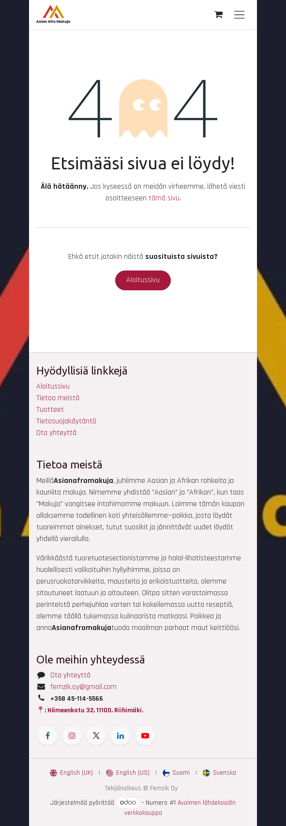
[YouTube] (145, 735)
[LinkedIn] (120, 735)
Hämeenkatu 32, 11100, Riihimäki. (95, 710)
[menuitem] (71, 773)
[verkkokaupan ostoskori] (218, 14)
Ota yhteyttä (56, 433)
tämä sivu (164, 198)
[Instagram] (72, 735)
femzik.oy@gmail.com (83, 687)
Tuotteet (50, 410)
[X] (96, 735)
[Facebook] (47, 735)
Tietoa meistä (57, 398)
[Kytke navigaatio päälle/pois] (239, 14)
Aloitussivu (143, 280)
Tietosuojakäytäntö (66, 421)
